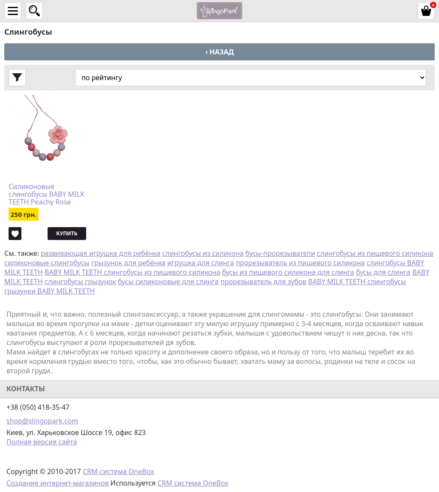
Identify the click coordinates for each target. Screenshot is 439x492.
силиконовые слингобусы (46, 262)
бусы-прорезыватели (280, 253)
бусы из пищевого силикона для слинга (288, 272)
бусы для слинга (383, 272)
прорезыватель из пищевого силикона (300, 262)
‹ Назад (219, 52)
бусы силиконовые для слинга (168, 281)
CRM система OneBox (193, 483)
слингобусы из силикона (203, 253)
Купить (66, 233)
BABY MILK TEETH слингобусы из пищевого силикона (132, 272)
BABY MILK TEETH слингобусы (357, 281)
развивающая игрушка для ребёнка (100, 253)
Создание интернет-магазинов (57, 483)
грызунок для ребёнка (128, 262)
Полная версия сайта (41, 442)
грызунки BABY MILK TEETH (49, 291)
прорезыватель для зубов (263, 281)
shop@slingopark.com (42, 421)
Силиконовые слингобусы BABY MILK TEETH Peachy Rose (46, 194)
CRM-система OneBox (118, 471)
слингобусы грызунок (80, 281)
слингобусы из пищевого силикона (375, 253)
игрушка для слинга (200, 262)
